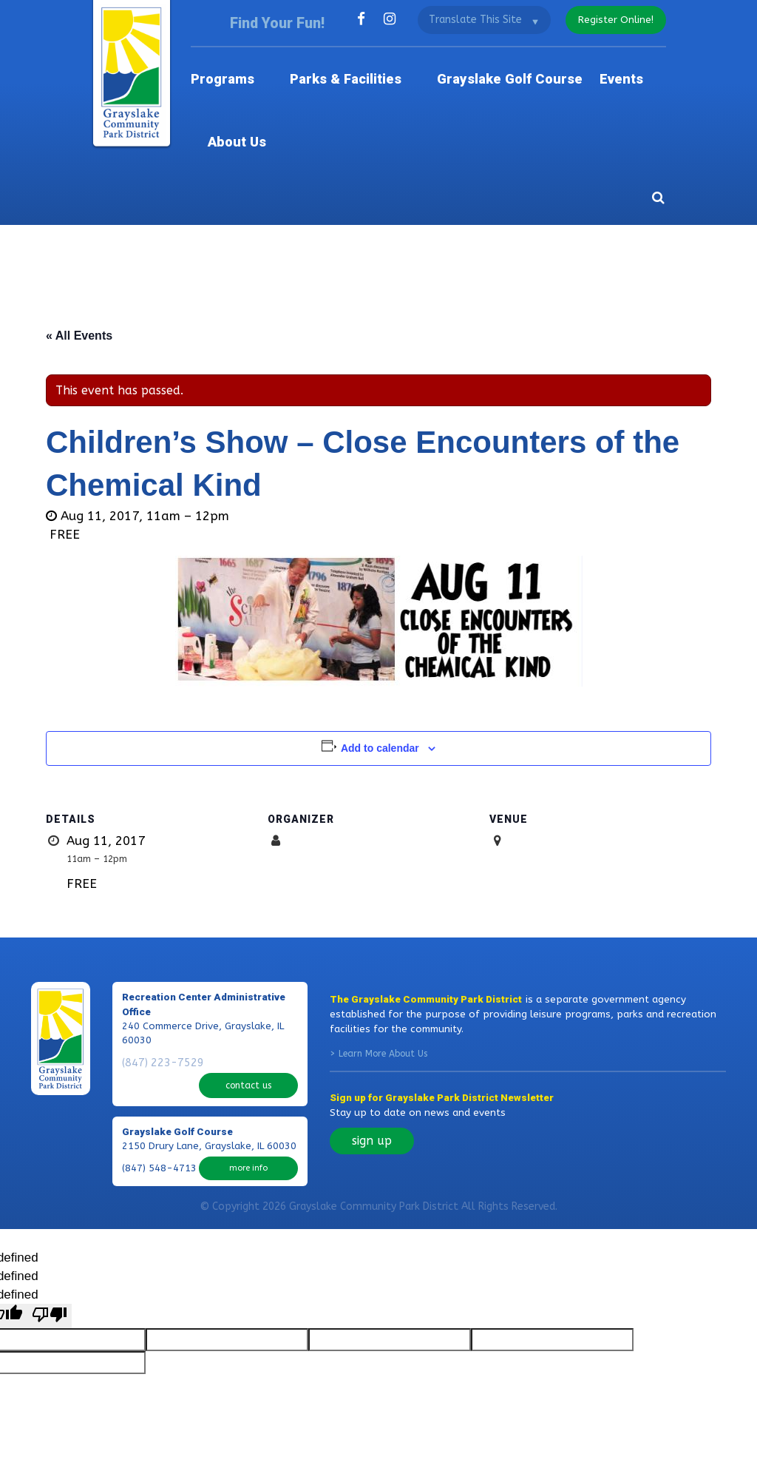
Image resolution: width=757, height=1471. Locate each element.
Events (577, 66)
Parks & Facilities (345, 66)
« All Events (79, 254)
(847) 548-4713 (159, 1060)
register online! (613, 18)
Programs (250, 66)
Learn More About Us (383, 971)
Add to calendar (380, 667)
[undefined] (49, 1220)
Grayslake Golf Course (476, 66)
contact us (249, 980)
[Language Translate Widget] (479, 19)
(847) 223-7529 (159, 980)
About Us (640, 66)
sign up (372, 1058)
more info (248, 1060)
